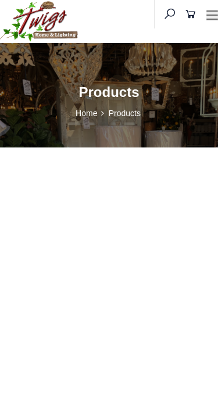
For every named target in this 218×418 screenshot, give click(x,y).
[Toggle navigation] (212, 15)
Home (86, 113)
